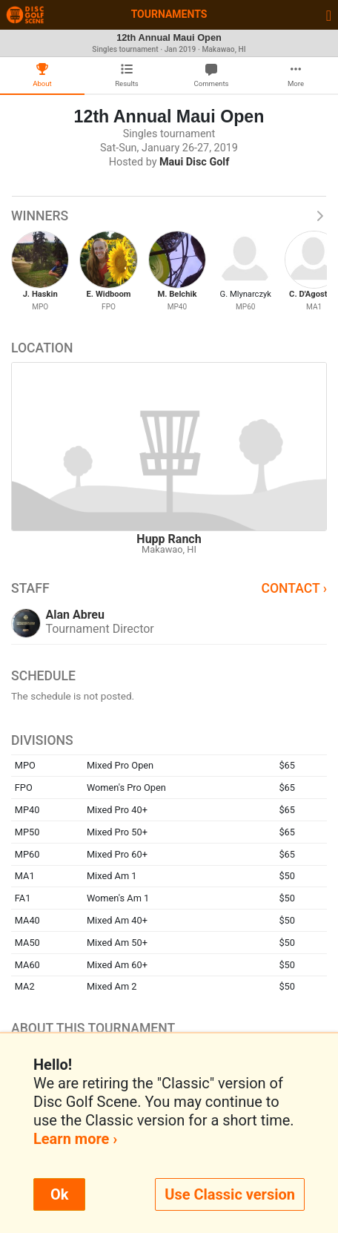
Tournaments (169, 14)
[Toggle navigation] (328, 15)
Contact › (294, 588)
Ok (59, 1194)
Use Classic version (230, 1194)
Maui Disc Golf (194, 162)
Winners (169, 215)
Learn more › (75, 1139)
